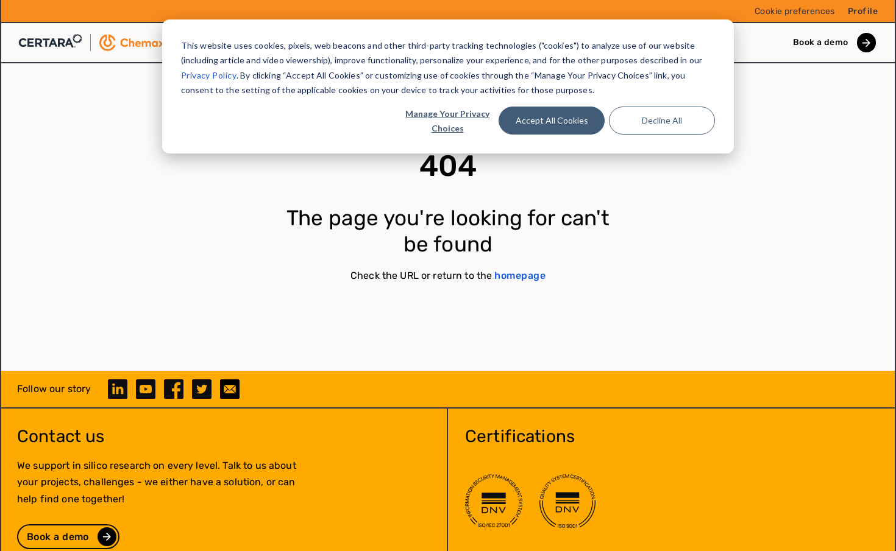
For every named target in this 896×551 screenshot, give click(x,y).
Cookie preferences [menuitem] (795, 11)
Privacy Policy (208, 75)
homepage (520, 275)
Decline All (662, 120)
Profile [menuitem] (863, 11)
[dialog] (448, 86)
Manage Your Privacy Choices (447, 121)
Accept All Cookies (552, 120)
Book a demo (820, 42)
